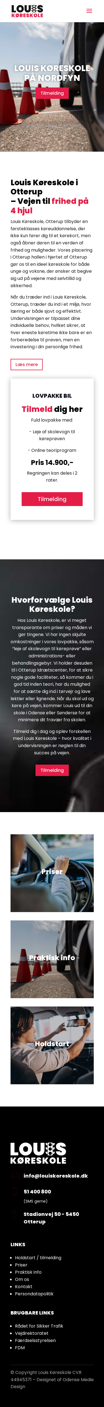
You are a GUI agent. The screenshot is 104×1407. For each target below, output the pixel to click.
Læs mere (27, 364)
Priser (21, 1265)
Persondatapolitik (34, 1294)
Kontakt (23, 1286)
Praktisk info (28, 1272)
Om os (22, 1279)
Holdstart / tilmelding (38, 1258)
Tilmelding (52, 93)
